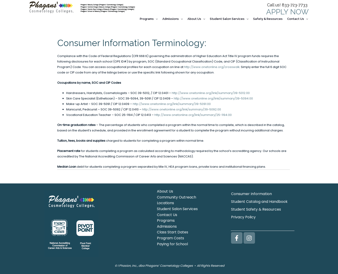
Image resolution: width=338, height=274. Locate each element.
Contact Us (167, 212)
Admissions (167, 224)
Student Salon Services (177, 206)
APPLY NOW (287, 12)
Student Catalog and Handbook (259, 199)
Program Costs (170, 236)
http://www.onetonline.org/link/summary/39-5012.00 (211, 91)
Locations (165, 201)
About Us (165, 189)
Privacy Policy (243, 215)
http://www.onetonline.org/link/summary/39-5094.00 (213, 96)
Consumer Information (251, 191)
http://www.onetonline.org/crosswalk (212, 65)
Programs (166, 218)
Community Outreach (176, 195)
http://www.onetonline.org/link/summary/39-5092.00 (181, 107)
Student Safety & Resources (256, 207)
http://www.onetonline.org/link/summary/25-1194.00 (193, 113)
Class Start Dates (172, 230)
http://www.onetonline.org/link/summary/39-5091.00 (172, 102)
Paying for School (172, 242)
